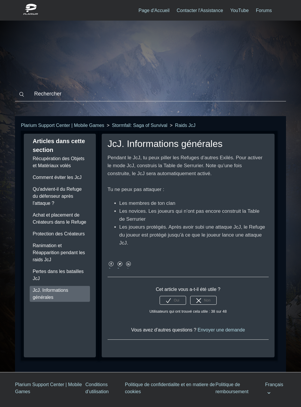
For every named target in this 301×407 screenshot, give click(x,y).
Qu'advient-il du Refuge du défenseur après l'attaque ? (57, 196)
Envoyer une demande (221, 329)
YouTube (239, 10)
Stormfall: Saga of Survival (140, 125)
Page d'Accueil (153, 10)
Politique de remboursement (231, 388)
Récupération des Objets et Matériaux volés (58, 162)
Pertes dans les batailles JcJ (58, 275)
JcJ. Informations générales (50, 294)
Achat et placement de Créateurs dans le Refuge (59, 218)
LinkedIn (128, 268)
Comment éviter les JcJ (57, 177)
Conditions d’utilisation (97, 388)
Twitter (119, 268)
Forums (264, 10)
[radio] (173, 300)
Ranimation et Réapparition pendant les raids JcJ (59, 252)
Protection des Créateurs (59, 233)
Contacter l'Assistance (200, 10)
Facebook (111, 268)
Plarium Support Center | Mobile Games (62, 125)
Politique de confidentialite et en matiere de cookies (170, 388)
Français (274, 384)
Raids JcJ (185, 125)
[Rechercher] (150, 94)
